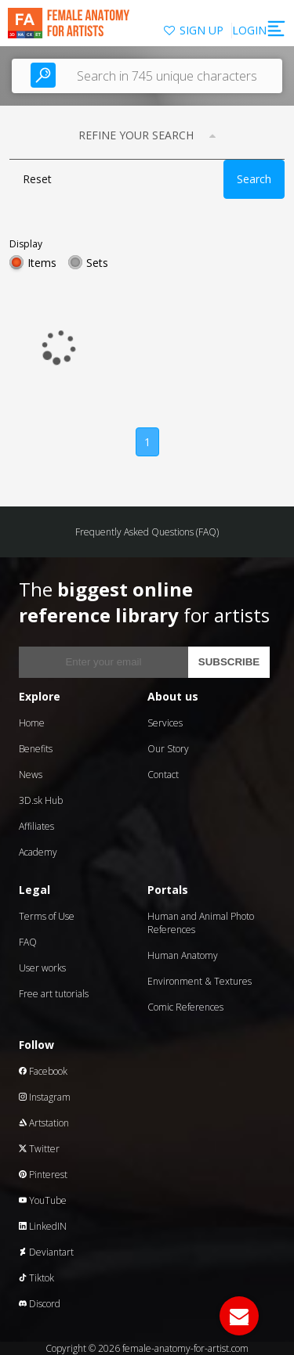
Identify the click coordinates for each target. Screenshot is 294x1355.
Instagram (45, 1097)
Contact (163, 774)
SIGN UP (201, 30)
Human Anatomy (182, 955)
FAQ (28, 942)
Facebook (43, 1071)
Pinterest (43, 1174)
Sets (97, 262)
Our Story (168, 748)
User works (42, 968)
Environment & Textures (199, 981)
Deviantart (46, 1252)
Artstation (44, 1123)
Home (32, 723)
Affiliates (36, 826)
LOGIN (249, 30)
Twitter (39, 1148)
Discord (39, 1303)
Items (41, 262)
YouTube (43, 1200)
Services (165, 723)
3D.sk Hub (41, 800)
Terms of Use (46, 916)
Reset (37, 178)
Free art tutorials (54, 993)
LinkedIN (43, 1226)
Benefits (36, 748)
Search (254, 178)
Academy (38, 852)
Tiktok (36, 1278)
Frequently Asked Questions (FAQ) (147, 532)
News (30, 774)
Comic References (185, 1007)
